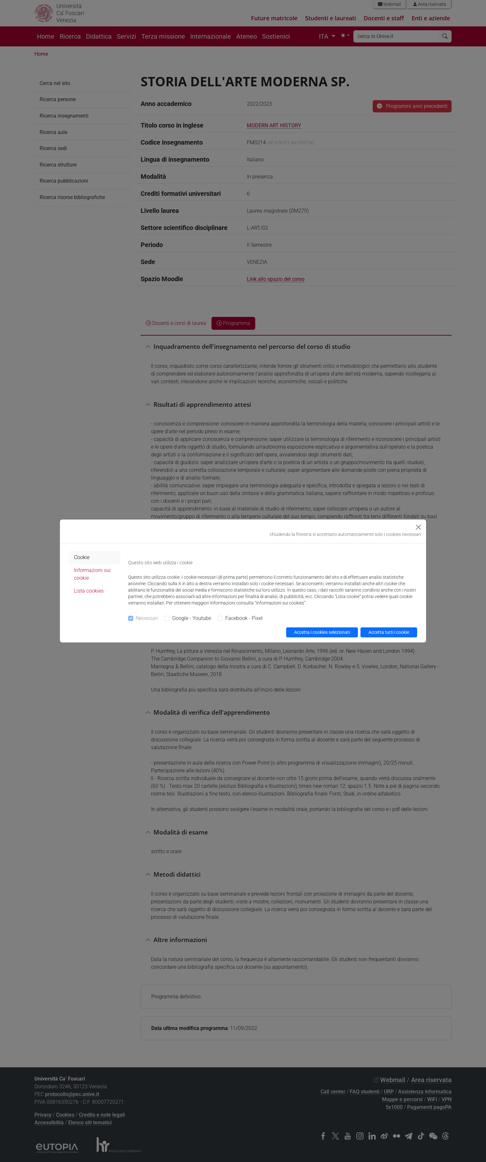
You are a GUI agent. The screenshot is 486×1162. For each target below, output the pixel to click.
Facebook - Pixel (244, 618)
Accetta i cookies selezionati (322, 632)
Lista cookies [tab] (89, 591)
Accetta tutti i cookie (389, 632)
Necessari (147, 618)
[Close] (418, 527)
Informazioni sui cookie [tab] (92, 574)
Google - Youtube (191, 618)
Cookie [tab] (81, 557)
